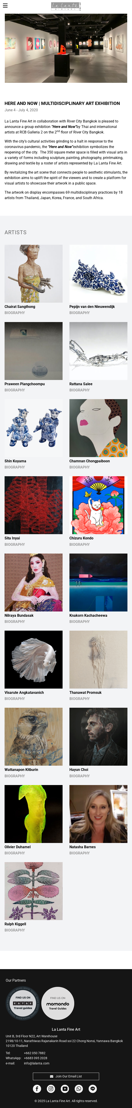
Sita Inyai (12, 538)
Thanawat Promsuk (85, 692)
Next (124, 45)
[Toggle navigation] (5, 5)
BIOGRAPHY (15, 313)
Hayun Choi (78, 769)
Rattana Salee (80, 384)
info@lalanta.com (36, 1063)
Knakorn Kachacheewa (88, 615)
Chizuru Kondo (81, 538)
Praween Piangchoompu (25, 384)
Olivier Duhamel (18, 847)
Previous (8, 45)
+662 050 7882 (34, 1053)
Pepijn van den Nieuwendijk (92, 306)
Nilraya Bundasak (19, 615)
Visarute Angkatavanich (24, 692)
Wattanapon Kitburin (21, 769)
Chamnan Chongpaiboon (89, 461)
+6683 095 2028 (35, 1058)
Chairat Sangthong (20, 306)
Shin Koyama (15, 461)
